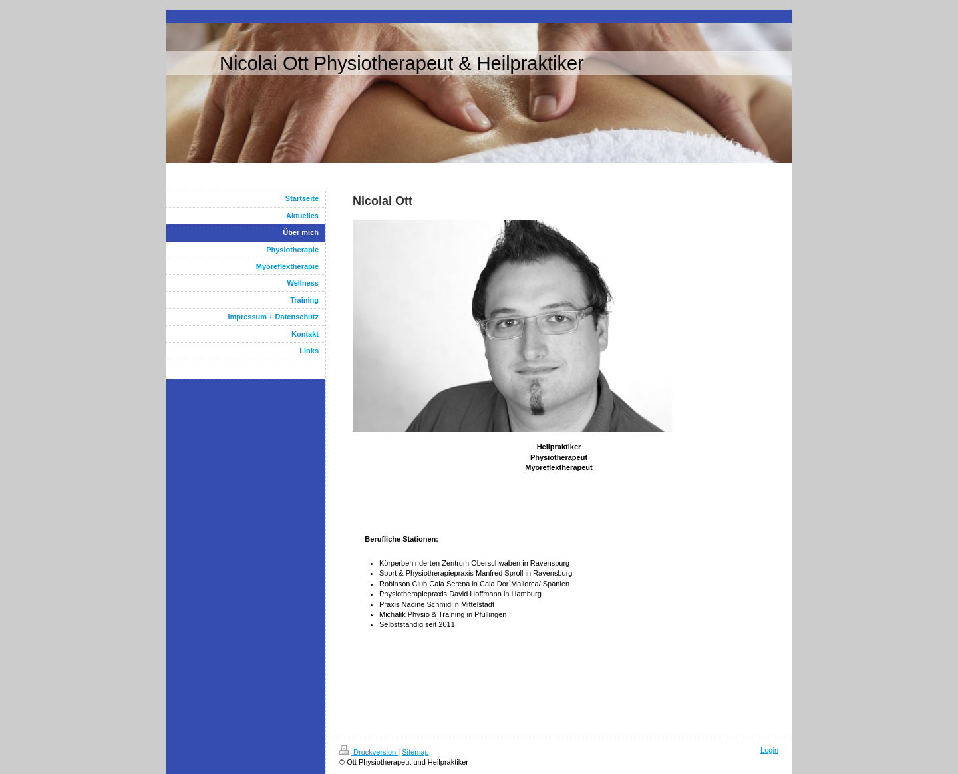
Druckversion (368, 752)
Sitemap (415, 752)
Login (769, 750)
